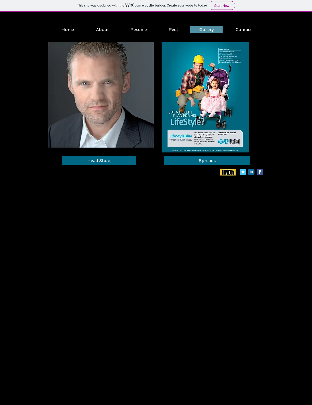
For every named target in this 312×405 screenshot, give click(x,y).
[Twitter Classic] (243, 172)
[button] (101, 95)
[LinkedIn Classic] (251, 172)
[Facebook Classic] (260, 172)
